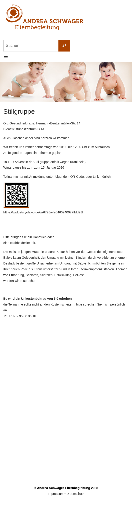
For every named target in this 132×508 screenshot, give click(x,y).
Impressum (56, 494)
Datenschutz (75, 494)
